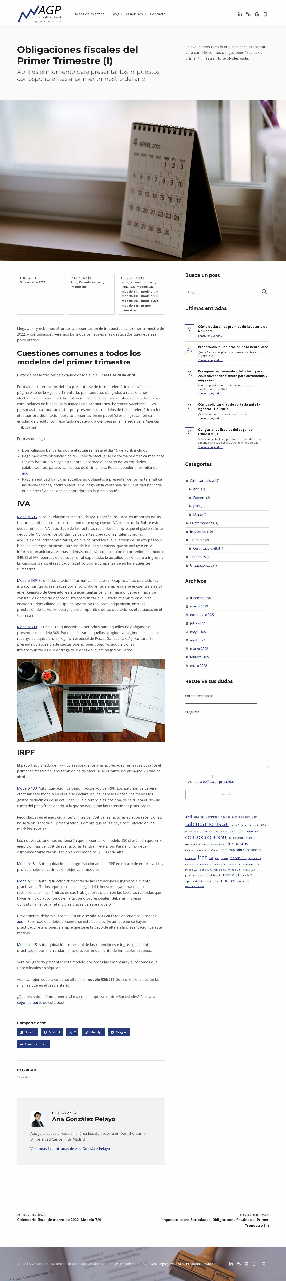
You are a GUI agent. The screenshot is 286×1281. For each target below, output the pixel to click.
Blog (115, 14)
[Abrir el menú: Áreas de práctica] (107, 14)
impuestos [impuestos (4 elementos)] (237, 844)
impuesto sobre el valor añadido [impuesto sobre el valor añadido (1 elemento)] (202, 850)
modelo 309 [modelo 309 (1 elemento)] (205, 869)
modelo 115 (149, 291)
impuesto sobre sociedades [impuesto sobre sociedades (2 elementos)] (241, 850)
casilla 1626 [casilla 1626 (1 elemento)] (260, 825)
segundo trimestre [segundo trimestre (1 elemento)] (194, 881)
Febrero (199, 497)
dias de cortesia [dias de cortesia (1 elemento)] (236, 837)
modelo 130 (130, 296)
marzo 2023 (199, 606)
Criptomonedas (202, 523)
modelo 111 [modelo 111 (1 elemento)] (254, 858)
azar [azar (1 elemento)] (254, 816)
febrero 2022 (200, 657)
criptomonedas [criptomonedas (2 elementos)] (247, 831)
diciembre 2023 (201, 598)
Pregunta (227, 714)
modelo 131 (149, 296)
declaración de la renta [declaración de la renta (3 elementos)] (206, 837)
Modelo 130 (27, 788)
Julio (196, 506)
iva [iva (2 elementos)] (211, 858)
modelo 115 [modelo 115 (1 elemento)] (191, 864)
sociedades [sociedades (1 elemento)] (212, 881)
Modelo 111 (27, 881)
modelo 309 (149, 301)
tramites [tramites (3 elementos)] (227, 880)
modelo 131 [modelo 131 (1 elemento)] (220, 864)
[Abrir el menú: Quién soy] (145, 14)
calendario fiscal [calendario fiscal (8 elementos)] (207, 824)
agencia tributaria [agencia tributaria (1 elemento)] (241, 816)
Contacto (158, 14)
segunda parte (29, 1002)
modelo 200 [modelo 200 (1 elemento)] (234, 864)
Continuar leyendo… (210, 336)
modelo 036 (145, 287)
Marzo (198, 514)
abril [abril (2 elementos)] (188, 816)
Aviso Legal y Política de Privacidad (176, 1264)
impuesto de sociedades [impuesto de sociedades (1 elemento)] (212, 844)
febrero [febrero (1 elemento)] (250, 837)
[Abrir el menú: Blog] (122, 14)
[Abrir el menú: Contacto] (168, 14)
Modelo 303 (27, 516)
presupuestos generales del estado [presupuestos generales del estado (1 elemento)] (203, 875)
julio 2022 (197, 623)
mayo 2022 (198, 632)
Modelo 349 (27, 580)
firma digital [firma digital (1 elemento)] (191, 844)
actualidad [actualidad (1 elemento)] (199, 816)
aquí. (26, 473)
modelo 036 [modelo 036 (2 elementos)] (238, 858)
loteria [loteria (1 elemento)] (224, 858)
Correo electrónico (221, 698)
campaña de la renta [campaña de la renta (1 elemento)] (241, 825)
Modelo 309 (27, 626)
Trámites (197, 540)
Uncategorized (201, 565)
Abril (74, 282)
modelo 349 (130, 305)
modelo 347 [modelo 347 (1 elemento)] (220, 869)
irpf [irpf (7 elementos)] (202, 857)
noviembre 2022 (202, 614)
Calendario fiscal (91, 282)
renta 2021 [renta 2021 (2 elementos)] (231, 875)
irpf (124, 287)
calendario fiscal (143, 282)
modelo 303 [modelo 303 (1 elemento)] (191, 869)
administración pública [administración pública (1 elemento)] (218, 816)
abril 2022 (197, 640)
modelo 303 (130, 301)
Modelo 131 (27, 863)
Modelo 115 (27, 944)
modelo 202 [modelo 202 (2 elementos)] (250, 864)
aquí (20, 921)
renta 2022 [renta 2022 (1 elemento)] (246, 875)
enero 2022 (198, 665)
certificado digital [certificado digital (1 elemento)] (194, 831)
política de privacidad (219, 781)
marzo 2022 (199, 648)
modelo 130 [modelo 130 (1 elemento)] (205, 864)
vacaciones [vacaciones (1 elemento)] (242, 881)
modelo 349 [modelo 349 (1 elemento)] (234, 869)
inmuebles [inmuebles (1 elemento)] (190, 858)
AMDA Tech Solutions (130, 1264)
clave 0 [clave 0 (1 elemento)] (208, 831)
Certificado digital (206, 548)
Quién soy (134, 14)
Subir (209, 1264)
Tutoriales (198, 557)
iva (132, 287)
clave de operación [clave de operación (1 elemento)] (224, 831)
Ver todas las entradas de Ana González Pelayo (70, 1148)
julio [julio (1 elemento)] (217, 858)
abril (125, 282)
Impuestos (79, 287)
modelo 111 (130, 291)
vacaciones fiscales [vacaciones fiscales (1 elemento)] (194, 886)
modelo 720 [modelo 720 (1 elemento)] (248, 869)
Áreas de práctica (89, 14)
